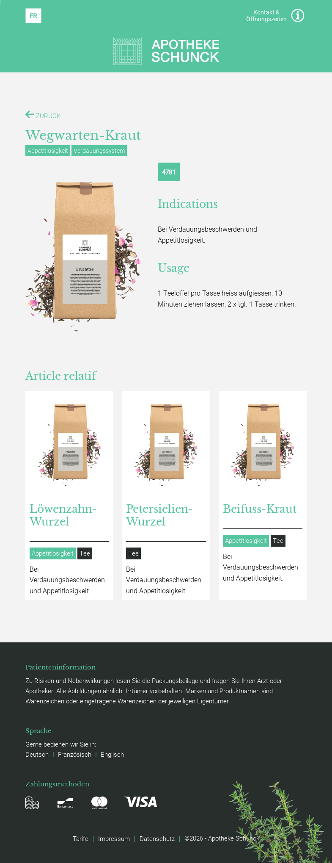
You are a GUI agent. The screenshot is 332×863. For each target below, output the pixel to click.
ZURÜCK (42, 115)
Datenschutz (157, 838)
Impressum (114, 838)
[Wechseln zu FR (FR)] (33, 15)
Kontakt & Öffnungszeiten (275, 15)
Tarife (80, 838)
